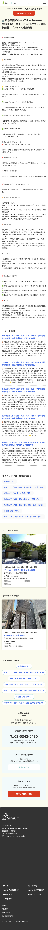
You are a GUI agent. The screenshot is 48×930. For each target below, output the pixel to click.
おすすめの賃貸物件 (11, 890)
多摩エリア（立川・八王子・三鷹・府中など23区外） (23, 516)
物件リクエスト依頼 (24, 794)
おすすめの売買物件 (36, 890)
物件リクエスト (24, 13)
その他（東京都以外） (12, 511)
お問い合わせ (24, 767)
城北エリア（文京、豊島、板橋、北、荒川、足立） (22, 499)
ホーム (5, 885)
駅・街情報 (32, 885)
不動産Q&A (7, 898)
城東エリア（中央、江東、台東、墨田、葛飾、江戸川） (24, 505)
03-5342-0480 (33, 8)
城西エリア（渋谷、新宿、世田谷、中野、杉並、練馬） (24, 487)
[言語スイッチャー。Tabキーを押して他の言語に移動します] (21, 3)
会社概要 (5, 909)
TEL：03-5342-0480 (9, 833)
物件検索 (8, 894)
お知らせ (5, 905)
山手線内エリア (9, 481)
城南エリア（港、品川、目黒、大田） (17, 493)
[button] (43, 560)
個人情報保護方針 (8, 916)
